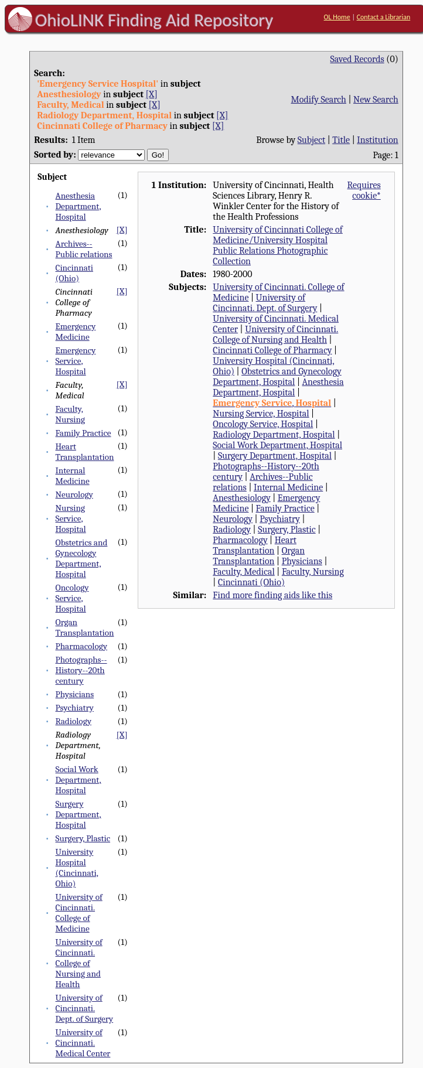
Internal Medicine (73, 475)
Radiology (73, 721)
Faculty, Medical (243, 572)
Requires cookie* (364, 190)
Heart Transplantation (85, 451)
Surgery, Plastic (83, 838)
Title (341, 140)
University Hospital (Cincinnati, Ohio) (77, 868)
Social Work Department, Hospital (78, 780)
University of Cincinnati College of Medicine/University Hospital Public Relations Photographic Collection (277, 245)
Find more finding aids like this (272, 595)
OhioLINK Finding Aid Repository (154, 20)
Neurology (74, 494)
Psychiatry (75, 707)
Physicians (75, 694)
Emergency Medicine (76, 331)
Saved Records (357, 59)
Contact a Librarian (384, 17)
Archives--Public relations (84, 249)
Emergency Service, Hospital (76, 361)
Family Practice (83, 433)
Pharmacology (82, 646)
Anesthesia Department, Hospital (78, 206)
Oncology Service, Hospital (72, 598)
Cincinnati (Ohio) (74, 273)
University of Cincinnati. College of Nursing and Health (79, 963)
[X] (152, 94)
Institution (377, 140)
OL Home (337, 17)
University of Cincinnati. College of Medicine (79, 913)
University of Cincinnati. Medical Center (83, 1043)
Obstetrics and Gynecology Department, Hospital (82, 558)
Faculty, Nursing (70, 414)
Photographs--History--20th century (81, 670)
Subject (311, 140)
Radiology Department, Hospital (274, 434)
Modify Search (318, 99)
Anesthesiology (241, 498)
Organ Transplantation (85, 627)
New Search (375, 99)
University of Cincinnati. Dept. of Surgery (85, 1008)
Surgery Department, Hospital (78, 814)
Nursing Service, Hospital (71, 518)
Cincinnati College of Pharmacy (272, 350)
